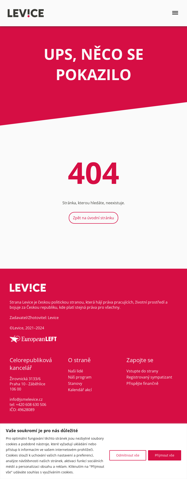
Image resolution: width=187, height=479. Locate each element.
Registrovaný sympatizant (149, 377)
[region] (93, 451)
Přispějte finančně (142, 383)
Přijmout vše (164, 455)
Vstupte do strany (142, 371)
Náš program (80, 377)
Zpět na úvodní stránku (93, 217)
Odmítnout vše (127, 455)
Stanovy (75, 383)
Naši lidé (75, 371)
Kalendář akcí (80, 389)
